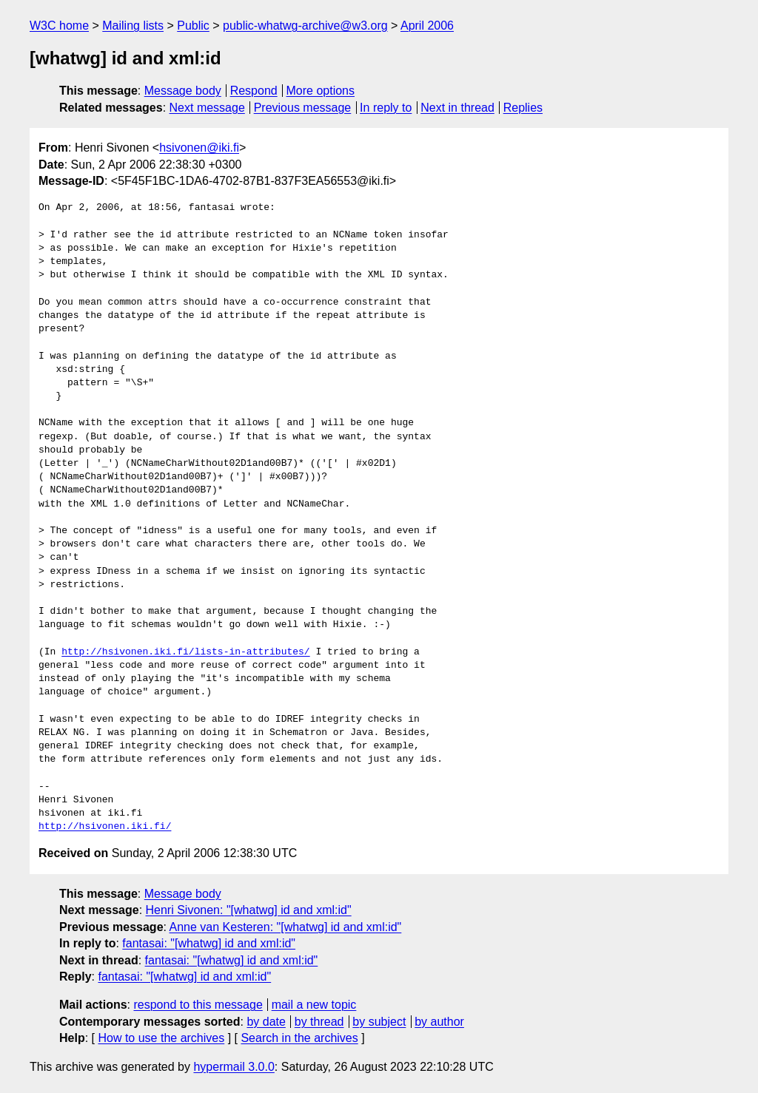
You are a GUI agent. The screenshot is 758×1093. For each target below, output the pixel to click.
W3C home (59, 25)
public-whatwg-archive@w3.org (305, 25)
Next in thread (457, 107)
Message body (182, 90)
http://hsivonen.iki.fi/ (104, 826)
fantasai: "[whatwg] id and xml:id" (208, 943)
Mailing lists (133, 25)
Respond (254, 90)
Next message (207, 107)
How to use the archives (161, 1038)
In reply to (386, 107)
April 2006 (427, 25)
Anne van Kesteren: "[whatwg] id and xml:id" (286, 927)
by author (439, 1021)
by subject (379, 1021)
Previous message (303, 107)
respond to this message (197, 1004)
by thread (319, 1021)
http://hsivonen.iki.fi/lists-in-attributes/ (185, 652)
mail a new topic (314, 1004)
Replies (523, 107)
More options (320, 90)
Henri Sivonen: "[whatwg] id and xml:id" (249, 910)
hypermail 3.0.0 (233, 1066)
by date (265, 1021)
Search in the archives (299, 1038)
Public (193, 25)
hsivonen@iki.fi (199, 147)
